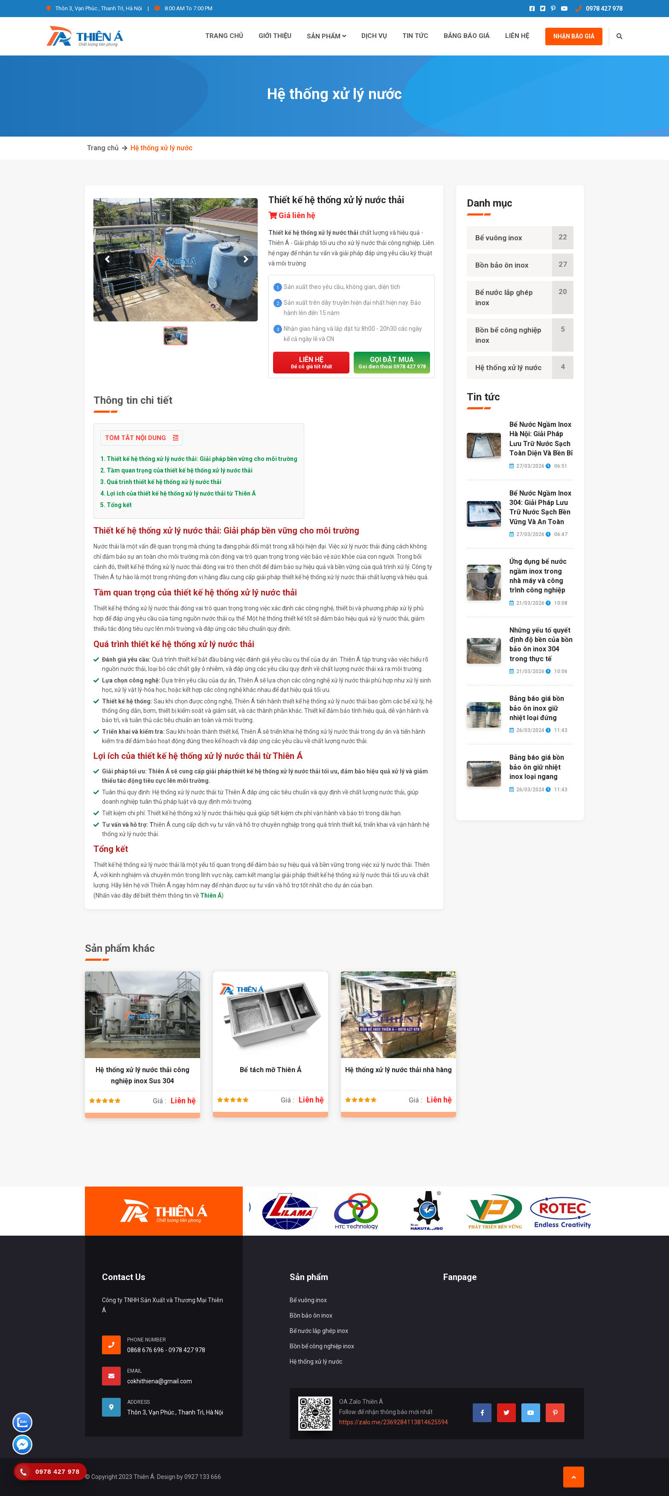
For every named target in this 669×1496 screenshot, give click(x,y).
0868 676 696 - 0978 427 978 (166, 1350)
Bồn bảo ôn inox (524, 265)
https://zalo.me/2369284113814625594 (393, 1422)
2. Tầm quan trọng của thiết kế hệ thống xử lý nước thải (176, 470)
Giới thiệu (275, 36)
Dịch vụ (374, 36)
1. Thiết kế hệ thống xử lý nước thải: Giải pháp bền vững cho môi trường (198, 458)
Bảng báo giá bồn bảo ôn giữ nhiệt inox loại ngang (536, 767)
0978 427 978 (599, 8)
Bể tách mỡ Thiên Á (271, 1070)
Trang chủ (224, 36)
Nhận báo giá (573, 36)
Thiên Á (210, 895)
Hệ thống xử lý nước (161, 148)
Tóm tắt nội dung (141, 438)
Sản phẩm (326, 36)
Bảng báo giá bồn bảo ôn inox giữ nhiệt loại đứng (536, 708)
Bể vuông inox (524, 237)
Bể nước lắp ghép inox (524, 297)
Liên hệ (517, 36)
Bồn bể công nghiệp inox (524, 335)
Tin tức (415, 36)
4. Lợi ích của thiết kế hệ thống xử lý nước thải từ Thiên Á (178, 493)
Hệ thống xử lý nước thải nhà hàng (398, 1070)
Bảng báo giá (467, 36)
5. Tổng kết (116, 505)
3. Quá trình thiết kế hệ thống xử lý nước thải (160, 481)
